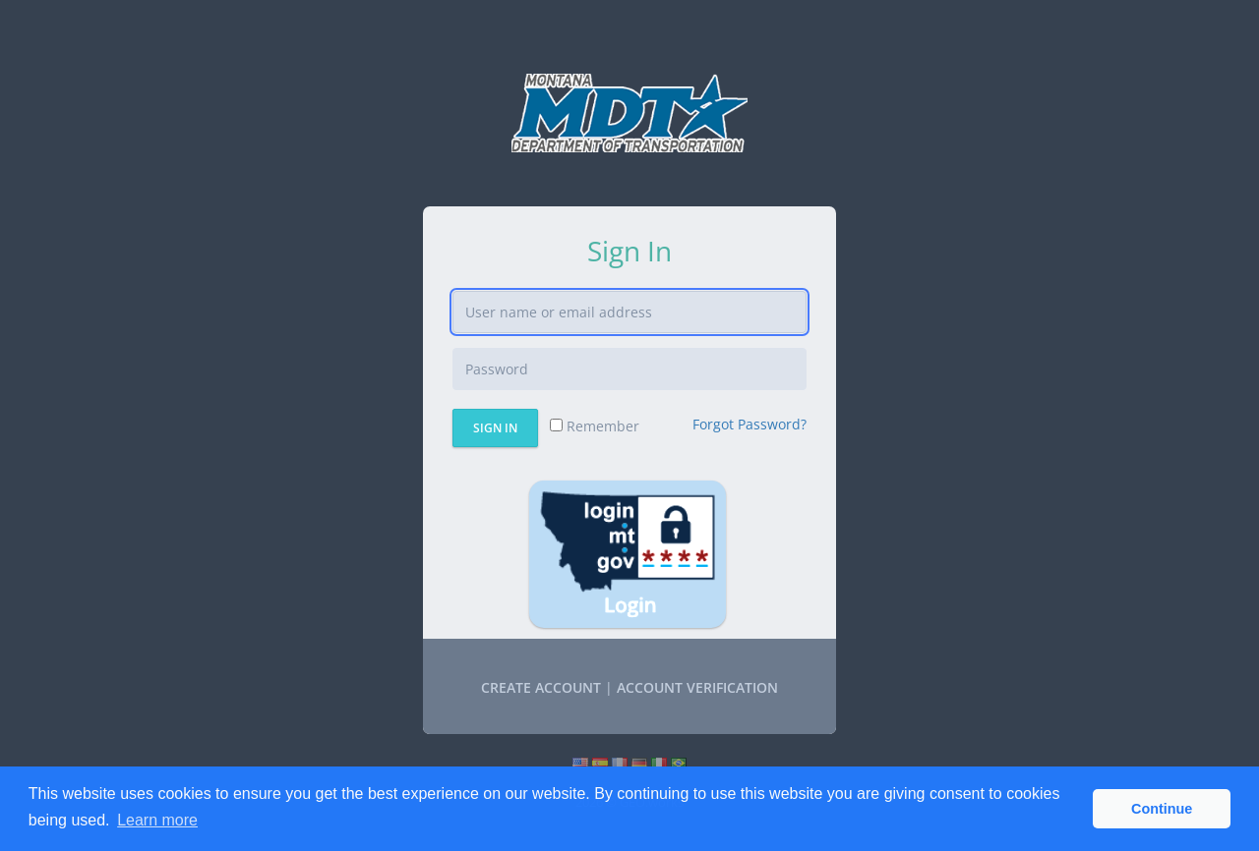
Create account (541, 687)
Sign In (495, 428)
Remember (594, 426)
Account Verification (697, 687)
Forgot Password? (749, 424)
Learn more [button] (157, 820)
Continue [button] (1161, 809)
